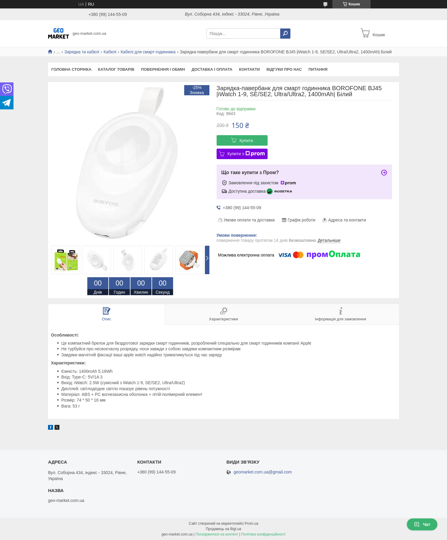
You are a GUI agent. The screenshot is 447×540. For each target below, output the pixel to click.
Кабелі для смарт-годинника (148, 51)
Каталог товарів (116, 69)
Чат (422, 524)
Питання (317, 69)
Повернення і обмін (163, 69)
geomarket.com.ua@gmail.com (263, 472)
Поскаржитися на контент (217, 534)
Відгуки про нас (284, 69)
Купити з (246, 153)
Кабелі (110, 51)
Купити (246, 140)
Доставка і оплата (211, 69)
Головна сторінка (71, 69)
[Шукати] (285, 33)
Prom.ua (251, 523)
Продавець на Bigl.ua (223, 529)
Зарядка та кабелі (81, 51)
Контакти (249, 69)
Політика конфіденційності (263, 534)
